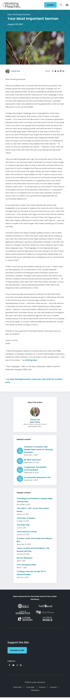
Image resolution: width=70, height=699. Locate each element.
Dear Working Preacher (20, 379)
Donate (50, 5)
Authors (42, 687)
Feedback (35, 690)
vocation (58, 379)
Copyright (30, 687)
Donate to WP (17, 650)
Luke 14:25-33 (47, 379)
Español (53, 687)
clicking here (31, 360)
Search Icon (61, 5)
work (7, 382)
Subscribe (17, 687)
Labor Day (36, 379)
